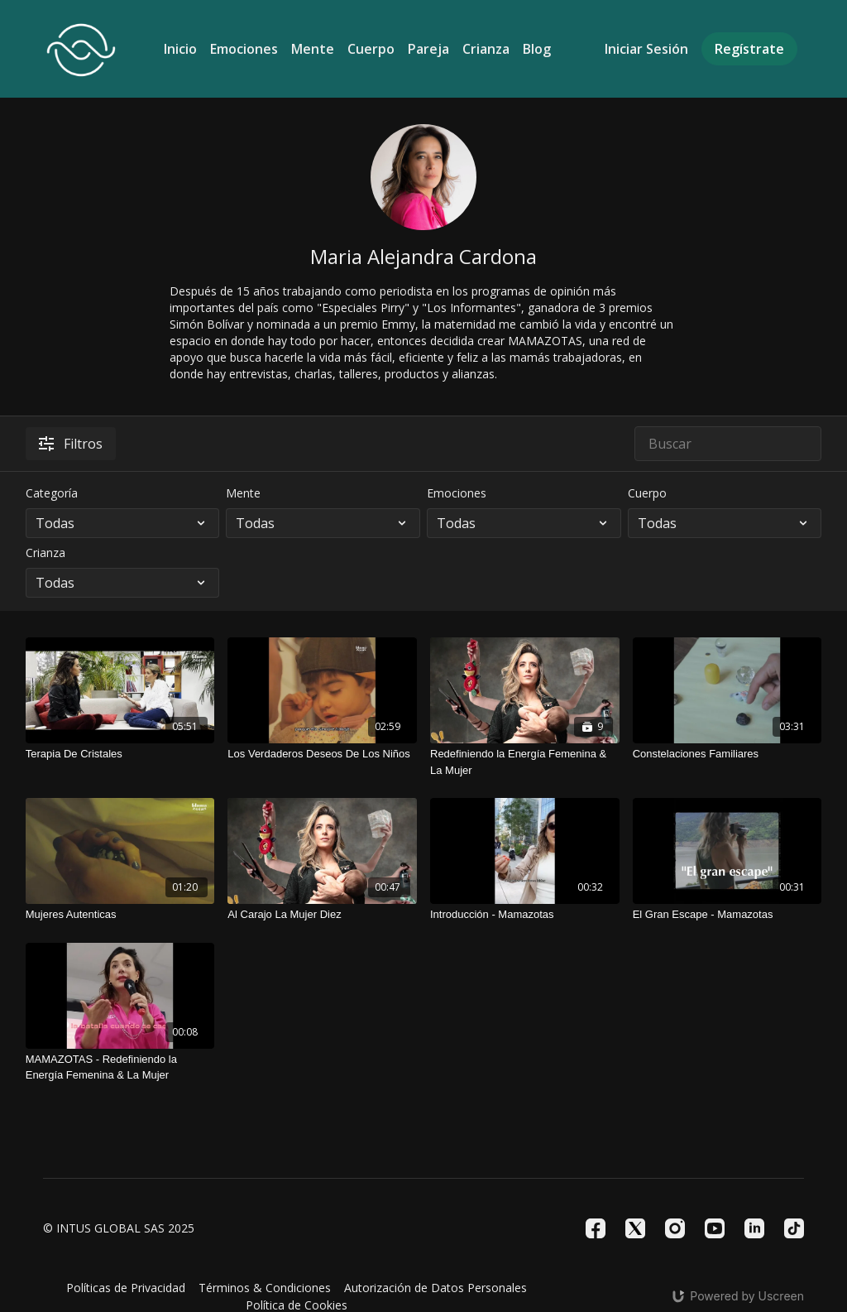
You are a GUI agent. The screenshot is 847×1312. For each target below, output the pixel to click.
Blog (537, 49)
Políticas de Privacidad (125, 1287)
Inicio (180, 49)
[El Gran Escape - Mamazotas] (727, 914)
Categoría (52, 493)
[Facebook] (595, 1228)
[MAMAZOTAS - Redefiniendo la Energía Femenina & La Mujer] (120, 1067)
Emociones (244, 49)
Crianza (486, 49)
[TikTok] (794, 1228)
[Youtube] (715, 1228)
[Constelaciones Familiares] (727, 754)
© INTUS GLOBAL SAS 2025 (118, 1228)
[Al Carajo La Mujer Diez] (322, 914)
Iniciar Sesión (646, 49)
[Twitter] (635, 1228)
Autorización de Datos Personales (435, 1287)
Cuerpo (371, 49)
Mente (312, 49)
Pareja (428, 49)
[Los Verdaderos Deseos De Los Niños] (322, 754)
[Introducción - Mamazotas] (525, 914)
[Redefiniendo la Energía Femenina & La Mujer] (525, 762)
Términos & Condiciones (265, 1287)
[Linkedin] (754, 1228)
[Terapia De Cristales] (120, 754)
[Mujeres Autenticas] (120, 914)
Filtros (71, 444)
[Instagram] (675, 1228)
